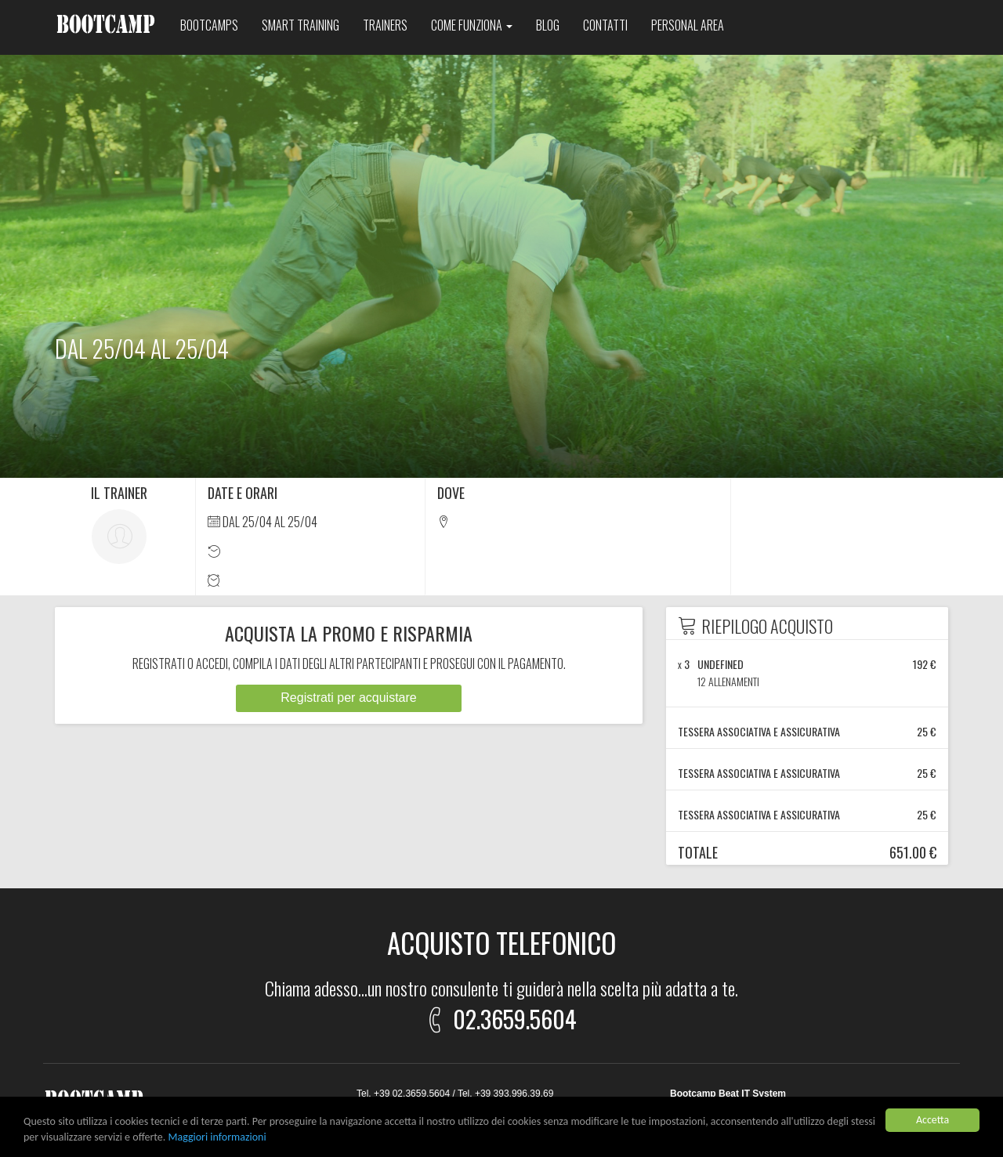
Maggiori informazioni (217, 1137)
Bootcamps (209, 25)
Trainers (385, 25)
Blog (547, 25)
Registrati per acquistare (348, 697)
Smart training (300, 25)
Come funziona (471, 25)
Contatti (605, 25)
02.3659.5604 (499, 1016)
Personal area (687, 25)
